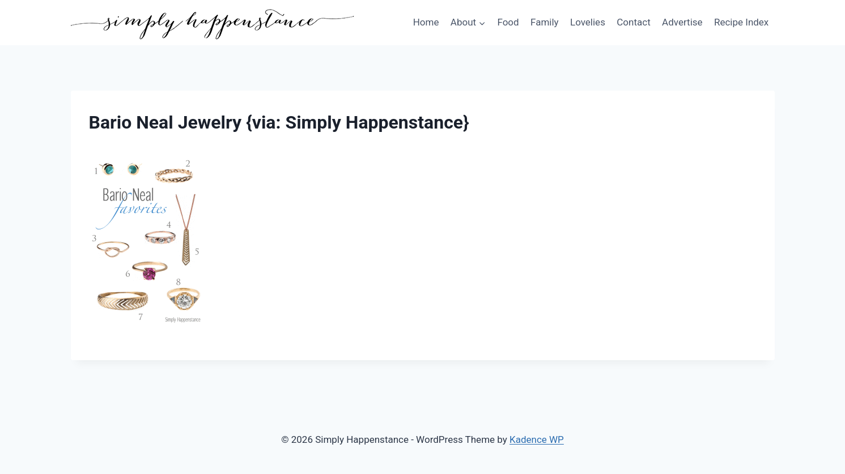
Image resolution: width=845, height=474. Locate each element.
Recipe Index (741, 22)
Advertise (682, 22)
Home (426, 22)
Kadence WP (536, 439)
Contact (633, 22)
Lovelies (587, 22)
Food (508, 22)
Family (544, 22)
